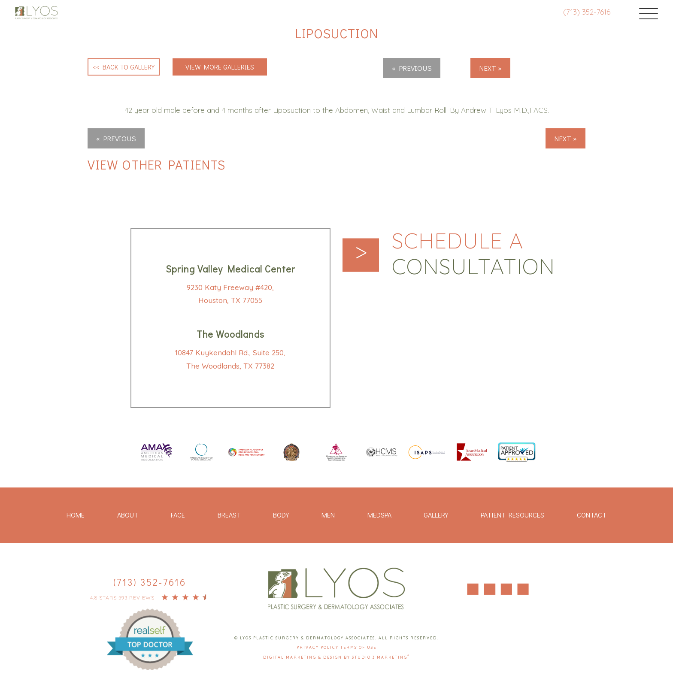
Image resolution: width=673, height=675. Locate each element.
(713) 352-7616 (586, 11)
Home (76, 514)
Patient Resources (512, 514)
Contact (591, 514)
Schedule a (473, 254)
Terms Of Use (358, 647)
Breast (229, 514)
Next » (490, 68)
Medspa (379, 514)
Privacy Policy (318, 647)
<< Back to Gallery (124, 66)
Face (178, 514)
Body (281, 514)
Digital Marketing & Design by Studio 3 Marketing (336, 657)
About (127, 514)
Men (328, 514)
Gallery (436, 514)
